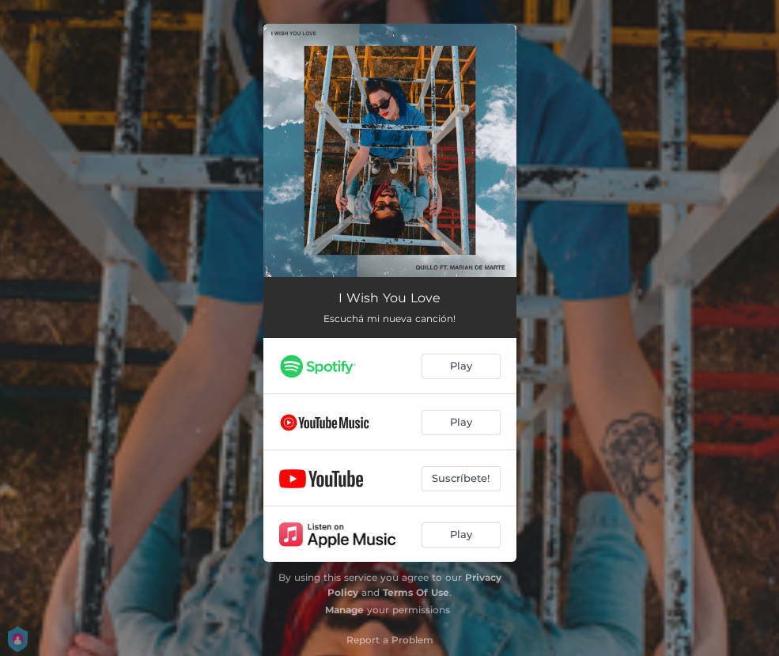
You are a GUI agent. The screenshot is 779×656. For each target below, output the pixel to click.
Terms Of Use (416, 592)
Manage (344, 610)
